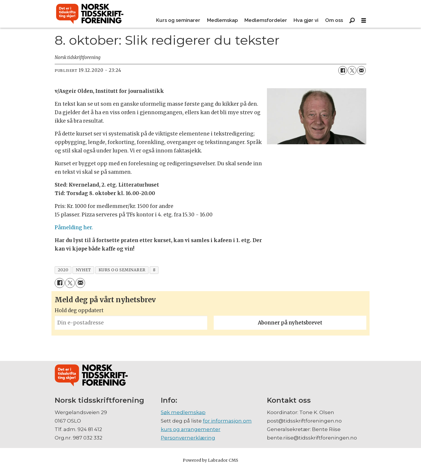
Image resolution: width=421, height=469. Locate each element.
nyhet (83, 269)
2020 (63, 269)
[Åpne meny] (364, 20)
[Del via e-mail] (361, 70)
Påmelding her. (74, 227)
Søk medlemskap (183, 412)
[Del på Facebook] (342, 70)
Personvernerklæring (188, 438)
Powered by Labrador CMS (210, 460)
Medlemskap (222, 20)
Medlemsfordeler (265, 20)
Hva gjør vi (306, 20)
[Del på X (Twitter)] (352, 70)
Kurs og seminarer (178, 20)
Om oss (334, 20)
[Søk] (352, 20)
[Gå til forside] (89, 14)
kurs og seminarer (122, 269)
